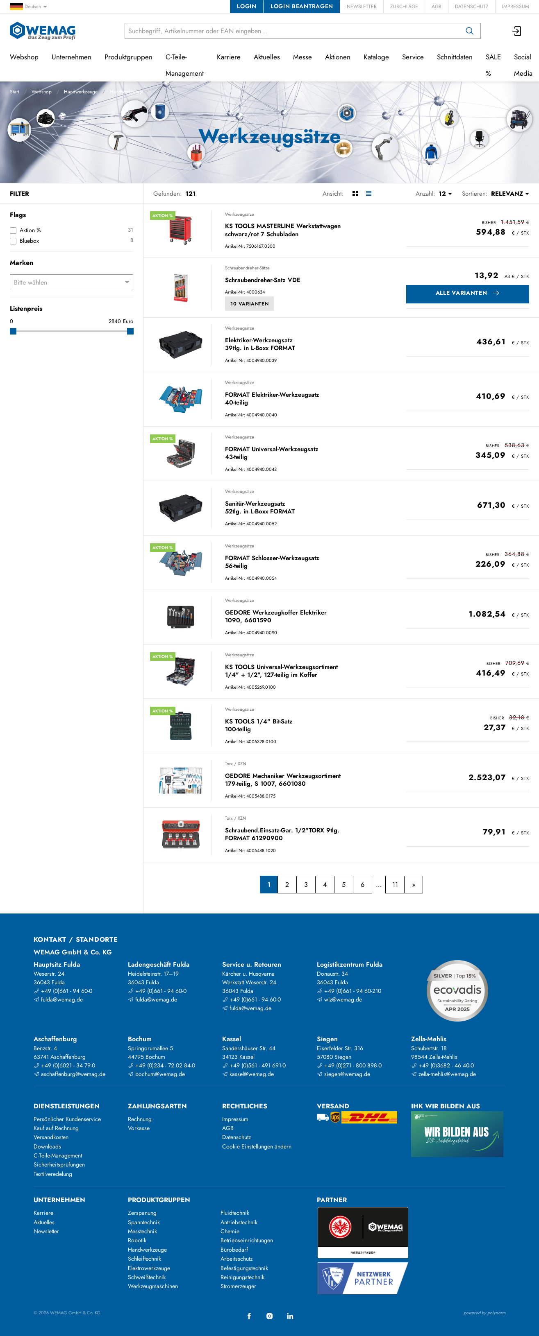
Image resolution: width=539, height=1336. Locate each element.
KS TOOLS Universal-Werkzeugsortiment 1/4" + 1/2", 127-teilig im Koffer (281, 671)
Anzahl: (425, 193)
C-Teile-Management (185, 65)
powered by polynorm (485, 1312)
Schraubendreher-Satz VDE (262, 280)
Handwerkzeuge (81, 91)
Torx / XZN (235, 763)
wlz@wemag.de (339, 999)
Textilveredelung (53, 1174)
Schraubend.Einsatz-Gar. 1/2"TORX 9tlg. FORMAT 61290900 (282, 835)
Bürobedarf (234, 1250)
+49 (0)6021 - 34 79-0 (64, 1065)
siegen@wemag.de (343, 1074)
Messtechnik (142, 1231)
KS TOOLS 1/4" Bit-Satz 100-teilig (259, 726)
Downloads (47, 1146)
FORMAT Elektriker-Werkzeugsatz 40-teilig (272, 399)
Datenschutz (472, 6)
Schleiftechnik (144, 1259)
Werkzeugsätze (239, 214)
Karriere (229, 57)
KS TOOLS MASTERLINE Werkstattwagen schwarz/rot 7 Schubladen (283, 230)
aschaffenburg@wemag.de (69, 1074)
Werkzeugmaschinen (153, 1286)
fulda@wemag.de (58, 999)
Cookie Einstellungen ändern (256, 1146)
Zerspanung (142, 1213)
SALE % (493, 65)
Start (14, 91)
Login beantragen (302, 6)
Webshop (42, 91)
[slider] (13, 331)
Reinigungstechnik (242, 1277)
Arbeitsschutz (236, 1259)
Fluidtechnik (235, 1213)
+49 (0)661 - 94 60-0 (63, 991)
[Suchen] (470, 31)
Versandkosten (51, 1137)
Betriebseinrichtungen (247, 1240)
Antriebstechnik (239, 1222)
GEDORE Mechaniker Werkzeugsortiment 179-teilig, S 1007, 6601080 (283, 780)
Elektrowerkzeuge (149, 1268)
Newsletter (362, 6)
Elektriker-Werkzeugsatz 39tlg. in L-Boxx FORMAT (260, 345)
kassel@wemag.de (248, 1074)
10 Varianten (249, 303)
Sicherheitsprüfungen (59, 1164)
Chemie (230, 1231)
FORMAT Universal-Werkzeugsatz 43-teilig (271, 453)
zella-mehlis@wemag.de (443, 1074)
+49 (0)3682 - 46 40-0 (442, 1065)
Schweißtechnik (147, 1277)
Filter (19, 193)
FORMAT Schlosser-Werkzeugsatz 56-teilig (272, 562)
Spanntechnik (144, 1222)
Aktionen (337, 57)
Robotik (137, 1240)
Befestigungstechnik (244, 1268)
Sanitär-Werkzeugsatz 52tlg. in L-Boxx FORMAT (260, 508)
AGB (436, 6)
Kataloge (376, 57)
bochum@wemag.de (156, 1074)
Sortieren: (475, 193)
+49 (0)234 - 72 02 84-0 (161, 1065)
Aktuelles (267, 57)
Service (413, 57)
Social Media (523, 65)
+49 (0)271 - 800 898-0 (349, 1065)
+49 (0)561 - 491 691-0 (254, 1065)
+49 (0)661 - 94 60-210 (349, 991)
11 (395, 884)
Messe (302, 57)
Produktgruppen (128, 57)
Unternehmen (71, 57)
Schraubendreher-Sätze (247, 267)
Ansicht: (333, 193)
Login (246, 6)
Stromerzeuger (238, 1286)
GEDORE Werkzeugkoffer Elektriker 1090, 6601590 (276, 617)
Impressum (515, 6)
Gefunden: (167, 193)
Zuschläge (404, 6)
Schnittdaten (455, 57)
